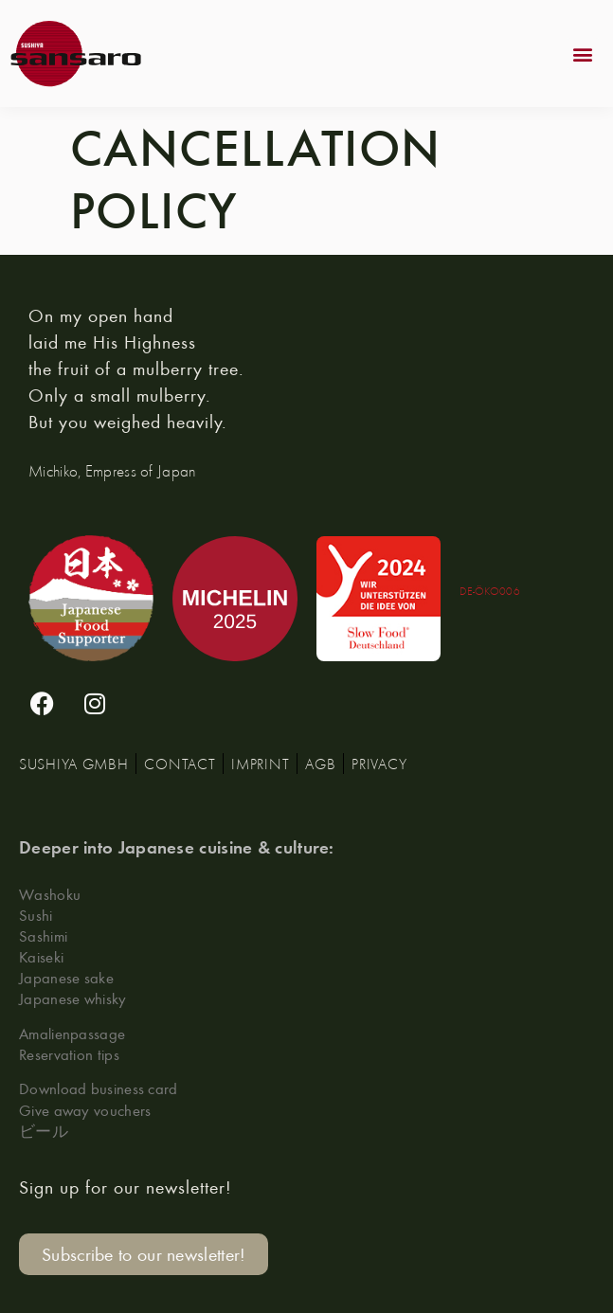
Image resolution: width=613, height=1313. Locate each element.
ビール (43, 1131)
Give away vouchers (85, 1110)
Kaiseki (41, 956)
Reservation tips (69, 1054)
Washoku (50, 894)
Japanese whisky (73, 998)
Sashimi (43, 935)
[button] (583, 53)
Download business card (98, 1088)
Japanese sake (66, 977)
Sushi (36, 915)
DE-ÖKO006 (490, 591)
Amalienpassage (72, 1033)
